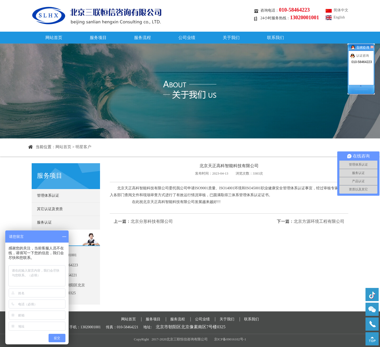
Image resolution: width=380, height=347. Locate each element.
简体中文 (341, 10)
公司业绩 (186, 37)
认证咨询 (362, 55)
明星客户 (83, 147)
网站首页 (53, 37)
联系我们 (275, 37)
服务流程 (142, 37)
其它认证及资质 (50, 209)
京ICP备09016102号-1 (230, 339)
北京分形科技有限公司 (152, 221)
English (339, 17)
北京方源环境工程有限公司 (319, 221)
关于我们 (231, 37)
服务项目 (98, 37)
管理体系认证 (48, 195)
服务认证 (44, 222)
